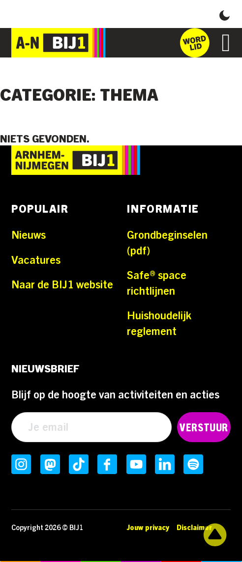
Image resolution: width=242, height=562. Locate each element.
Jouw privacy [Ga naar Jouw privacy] (148, 528)
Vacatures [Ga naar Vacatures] (35, 260)
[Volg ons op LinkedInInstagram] (165, 464)
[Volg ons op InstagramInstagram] (21, 464)
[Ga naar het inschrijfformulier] (195, 42)
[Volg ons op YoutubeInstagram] (136, 464)
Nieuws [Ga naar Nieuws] (28, 235)
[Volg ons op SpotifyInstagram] (193, 464)
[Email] (91, 427)
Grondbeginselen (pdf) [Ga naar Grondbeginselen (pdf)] (167, 243)
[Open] (226, 42)
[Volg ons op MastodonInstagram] (50, 464)
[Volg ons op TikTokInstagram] (79, 464)
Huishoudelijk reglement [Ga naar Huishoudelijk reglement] (159, 323)
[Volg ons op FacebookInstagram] (107, 464)
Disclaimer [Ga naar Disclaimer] (194, 528)
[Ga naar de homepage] (58, 42)
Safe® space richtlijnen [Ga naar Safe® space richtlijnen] (156, 283)
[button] (224, 14)
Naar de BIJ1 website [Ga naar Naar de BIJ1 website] (62, 285)
